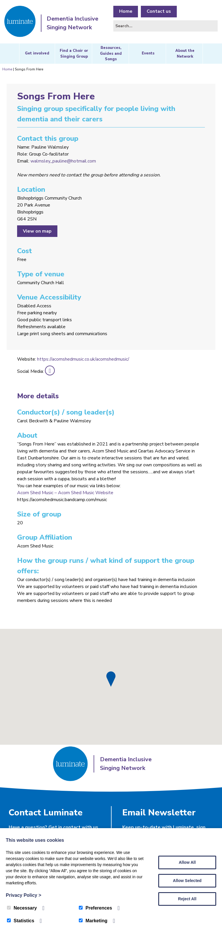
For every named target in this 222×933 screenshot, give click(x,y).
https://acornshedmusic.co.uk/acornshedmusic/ (83, 359)
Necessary (22, 907)
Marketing (93, 920)
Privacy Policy (23, 895)
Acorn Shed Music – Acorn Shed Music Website (65, 493)
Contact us (159, 11)
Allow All (187, 862)
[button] (111, 679)
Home (125, 11)
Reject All (187, 899)
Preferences (95, 907)
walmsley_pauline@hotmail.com (63, 161)
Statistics (20, 920)
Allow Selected (187, 880)
